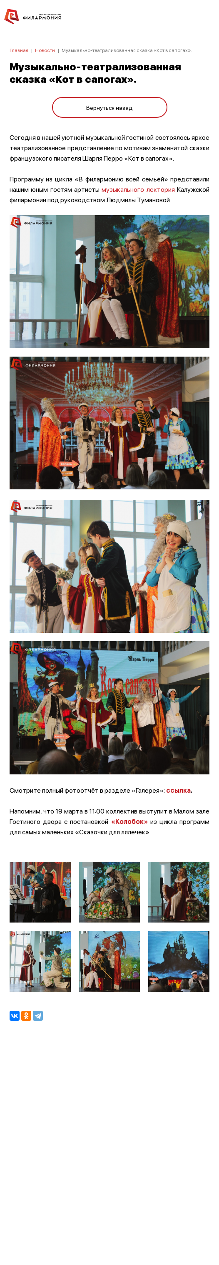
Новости (45, 50)
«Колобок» (129, 821)
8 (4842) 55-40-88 (109, 1225)
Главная (19, 50)
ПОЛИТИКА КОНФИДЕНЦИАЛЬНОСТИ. (109, 1147)
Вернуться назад (109, 107)
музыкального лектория (138, 189)
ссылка (178, 790)
